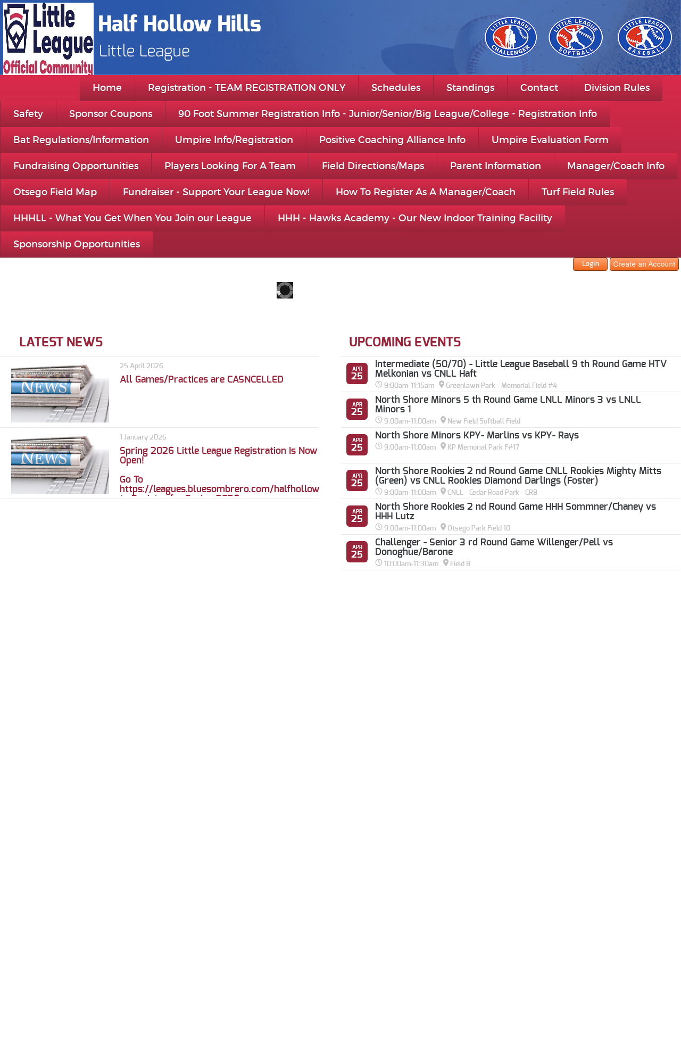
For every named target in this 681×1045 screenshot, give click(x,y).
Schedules (395, 88)
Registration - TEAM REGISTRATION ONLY (246, 88)
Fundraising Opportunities (75, 166)
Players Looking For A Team (230, 166)
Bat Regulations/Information (81, 140)
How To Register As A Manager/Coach (426, 192)
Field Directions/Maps (373, 166)
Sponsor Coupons (110, 114)
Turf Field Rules (578, 192)
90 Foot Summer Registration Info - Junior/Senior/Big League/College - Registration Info (387, 114)
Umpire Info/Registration (234, 140)
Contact (539, 88)
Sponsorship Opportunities (76, 244)
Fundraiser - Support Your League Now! (216, 192)
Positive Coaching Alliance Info (392, 140)
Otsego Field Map (55, 192)
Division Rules (617, 88)
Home (107, 88)
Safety (28, 114)
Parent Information (495, 166)
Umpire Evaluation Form (550, 140)
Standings (470, 88)
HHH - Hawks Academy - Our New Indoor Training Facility (415, 218)
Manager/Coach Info (616, 166)
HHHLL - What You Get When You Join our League (132, 218)
